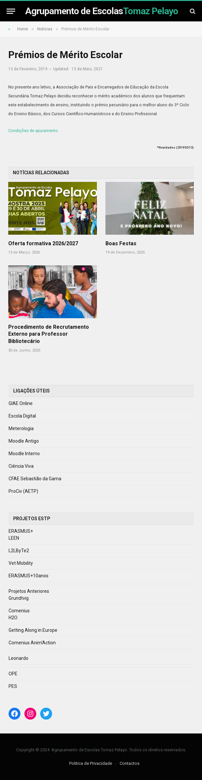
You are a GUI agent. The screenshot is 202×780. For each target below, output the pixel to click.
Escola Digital (22, 416)
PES (13, 686)
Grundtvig (19, 598)
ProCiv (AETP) (23, 491)
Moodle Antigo (24, 441)
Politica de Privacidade (90, 763)
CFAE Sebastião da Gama (35, 478)
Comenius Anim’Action (32, 642)
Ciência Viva (21, 466)
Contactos (129, 763)
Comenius (19, 610)
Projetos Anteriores (29, 591)
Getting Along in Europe (33, 630)
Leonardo (18, 658)
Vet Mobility (21, 563)
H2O (13, 617)
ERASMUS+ (21, 531)
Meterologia (21, 428)
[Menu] (11, 11)
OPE (13, 673)
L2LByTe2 (19, 550)
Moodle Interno (24, 453)
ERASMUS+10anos (28, 575)
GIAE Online (21, 403)
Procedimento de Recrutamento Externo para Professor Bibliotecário (48, 334)
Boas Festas (120, 243)
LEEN (14, 538)
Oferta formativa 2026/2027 (43, 243)
